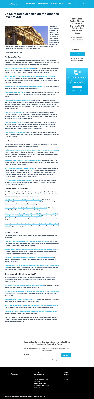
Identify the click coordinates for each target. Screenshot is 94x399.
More (70, 4)
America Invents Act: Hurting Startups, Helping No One (21, 299)
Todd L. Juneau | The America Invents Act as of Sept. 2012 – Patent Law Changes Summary (32, 150)
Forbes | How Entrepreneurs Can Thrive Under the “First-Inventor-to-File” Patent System (32, 291)
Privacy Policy (36, 396)
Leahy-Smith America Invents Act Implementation (20, 68)
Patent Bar (28, 21)
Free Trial (85, 3)
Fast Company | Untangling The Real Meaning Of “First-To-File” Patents (26, 208)
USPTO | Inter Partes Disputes (14, 122)
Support (66, 379)
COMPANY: (66, 372)
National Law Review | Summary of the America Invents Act (22, 160)
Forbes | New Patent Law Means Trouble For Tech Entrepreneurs (24, 285)
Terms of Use (42, 396)
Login (77, 3)
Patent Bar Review (44, 4)
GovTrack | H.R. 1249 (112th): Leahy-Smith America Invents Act (24, 86)
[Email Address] (78, 49)
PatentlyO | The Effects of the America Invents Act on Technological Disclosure (29, 257)
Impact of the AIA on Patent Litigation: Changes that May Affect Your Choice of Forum (31, 249)
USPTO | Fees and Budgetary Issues (15, 132)
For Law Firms (38, 387)
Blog (65, 377)
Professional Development (41, 385)
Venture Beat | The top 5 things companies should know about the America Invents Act (31, 311)
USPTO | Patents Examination (13, 112)
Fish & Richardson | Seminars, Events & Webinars (19, 168)
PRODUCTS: (37, 372)
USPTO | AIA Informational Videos (15, 92)
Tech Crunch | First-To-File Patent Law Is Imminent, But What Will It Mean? (27, 241)
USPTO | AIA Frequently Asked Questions (17, 100)
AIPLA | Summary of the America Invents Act (18, 180)
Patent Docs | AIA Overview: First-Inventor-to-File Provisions (23, 200)
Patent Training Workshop (41, 379)
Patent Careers (31, 4)
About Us (66, 374)
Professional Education (58, 4)
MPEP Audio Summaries (40, 383)
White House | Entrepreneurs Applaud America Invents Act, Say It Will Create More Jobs (31, 305)
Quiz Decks (37, 381)
